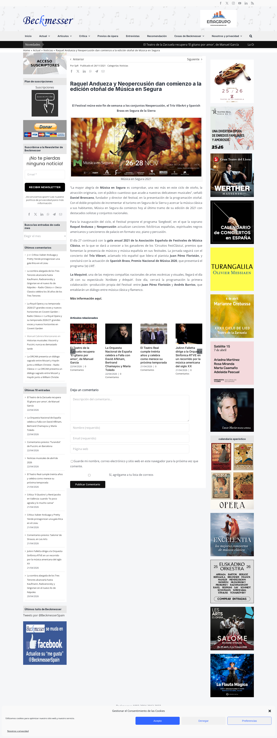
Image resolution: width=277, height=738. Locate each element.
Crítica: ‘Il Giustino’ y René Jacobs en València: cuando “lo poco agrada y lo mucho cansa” (44, 498)
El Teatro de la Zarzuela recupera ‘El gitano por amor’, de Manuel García (210, 45)
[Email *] (45, 174)
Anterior (78, 59)
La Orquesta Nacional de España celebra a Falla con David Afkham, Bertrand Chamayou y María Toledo (118, 359)
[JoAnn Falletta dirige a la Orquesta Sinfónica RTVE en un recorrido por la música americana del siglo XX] (189, 325)
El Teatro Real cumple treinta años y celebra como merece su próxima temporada (45, 478)
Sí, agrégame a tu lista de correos (112, 475)
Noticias (124, 65)
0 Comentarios (78, 368)
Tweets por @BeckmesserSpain (44, 615)
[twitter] (227, 3)
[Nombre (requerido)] (129, 427)
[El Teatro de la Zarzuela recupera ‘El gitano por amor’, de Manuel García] (83, 325)
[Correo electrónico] (60, 214)
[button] (270, 711)
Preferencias (249, 720)
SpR (76, 65)
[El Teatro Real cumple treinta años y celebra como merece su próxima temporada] (153, 325)
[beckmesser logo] (48, 13)
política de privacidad (39, 200)
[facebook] (220, 3)
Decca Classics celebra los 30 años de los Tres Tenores (44, 291)
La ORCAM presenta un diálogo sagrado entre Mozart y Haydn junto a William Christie (44, 373)
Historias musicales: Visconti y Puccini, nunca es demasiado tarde (42, 344)
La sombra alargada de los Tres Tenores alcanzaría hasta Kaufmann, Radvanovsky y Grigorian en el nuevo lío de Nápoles (43, 584)
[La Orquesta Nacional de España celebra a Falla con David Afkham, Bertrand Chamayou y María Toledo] (118, 325)
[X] (35, 214)
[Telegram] (54, 214)
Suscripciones (45, 87)
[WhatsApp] (48, 214)
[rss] (252, 3)
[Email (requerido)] (129, 438)
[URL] (129, 448)
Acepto (158, 720)
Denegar (203, 720)
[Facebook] (29, 214)
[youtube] (239, 3)
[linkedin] (246, 3)
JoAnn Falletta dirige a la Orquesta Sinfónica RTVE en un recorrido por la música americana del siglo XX (189, 357)
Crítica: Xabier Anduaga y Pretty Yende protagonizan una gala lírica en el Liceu (43, 259)
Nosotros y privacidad (18, 731)
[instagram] (233, 3)
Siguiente (193, 59)
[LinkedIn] (42, 214)
